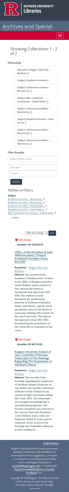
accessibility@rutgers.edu (26, 466)
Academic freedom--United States (26, 206)
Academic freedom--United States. (26, 209)
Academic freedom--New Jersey (25, 199)
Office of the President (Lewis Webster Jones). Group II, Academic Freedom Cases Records (34, 257)
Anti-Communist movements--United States (31, 213)
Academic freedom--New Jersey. (25, 202)
